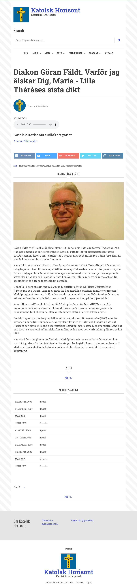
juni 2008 (20, 423)
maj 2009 (20, 459)
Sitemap (109, 53)
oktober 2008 (23, 437)
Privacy (69, 582)
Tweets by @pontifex (82, 520)
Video (48, 53)
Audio (35, 53)
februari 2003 (23, 401)
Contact (79, 582)
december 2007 (24, 408)
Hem (26, 53)
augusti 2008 (23, 430)
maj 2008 (20, 415)
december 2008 (24, 444)
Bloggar (93, 53)
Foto (59, 53)
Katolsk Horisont (55, 10)
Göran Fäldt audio (26, 141)
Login (88, 582)
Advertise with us (54, 582)
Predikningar (75, 53)
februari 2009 (23, 451)
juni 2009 (20, 466)
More (68, 377)
